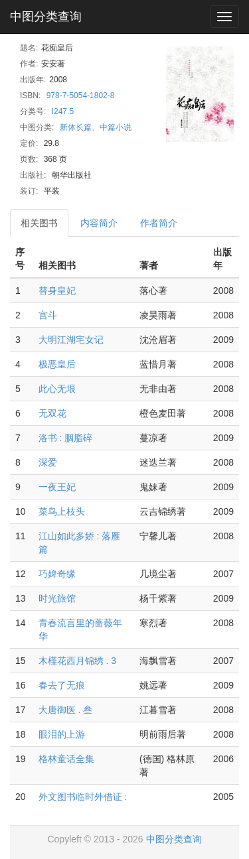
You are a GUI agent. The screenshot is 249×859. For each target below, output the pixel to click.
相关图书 (39, 223)
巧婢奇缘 (57, 573)
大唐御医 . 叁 (66, 709)
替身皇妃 (57, 290)
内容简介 (99, 223)
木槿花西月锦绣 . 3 (77, 660)
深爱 (48, 462)
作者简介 (158, 223)
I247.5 (63, 111)
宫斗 (48, 315)
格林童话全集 (66, 759)
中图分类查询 (46, 16)
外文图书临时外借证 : (83, 796)
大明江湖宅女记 (71, 339)
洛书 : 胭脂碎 (66, 437)
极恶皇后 (57, 364)
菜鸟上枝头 (62, 511)
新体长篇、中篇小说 (95, 127)
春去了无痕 (62, 685)
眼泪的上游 (62, 734)
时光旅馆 (57, 598)
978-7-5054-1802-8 (80, 95)
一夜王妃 (57, 487)
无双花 (52, 413)
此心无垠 (57, 388)
